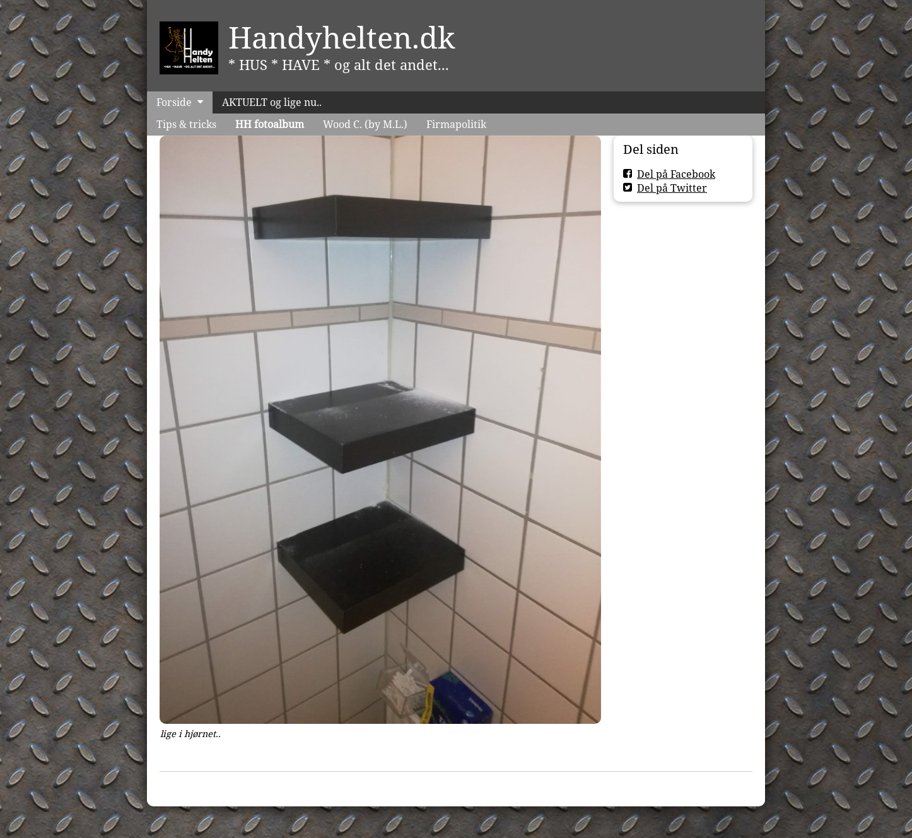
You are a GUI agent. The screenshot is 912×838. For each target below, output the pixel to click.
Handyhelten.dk (341, 37)
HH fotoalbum (269, 124)
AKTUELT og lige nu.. (272, 102)
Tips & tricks (186, 124)
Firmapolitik (456, 124)
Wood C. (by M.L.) (365, 124)
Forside (174, 102)
